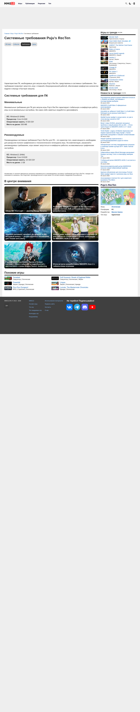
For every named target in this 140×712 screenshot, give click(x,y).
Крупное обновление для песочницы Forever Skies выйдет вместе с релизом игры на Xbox (117, 173)
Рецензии (41, 3)
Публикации (30, 3)
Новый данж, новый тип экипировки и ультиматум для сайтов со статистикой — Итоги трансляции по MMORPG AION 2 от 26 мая (75, 236)
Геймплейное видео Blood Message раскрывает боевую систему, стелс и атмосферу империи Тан (117, 154)
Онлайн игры (33, 304)
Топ (49, 3)
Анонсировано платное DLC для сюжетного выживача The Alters (116, 179)
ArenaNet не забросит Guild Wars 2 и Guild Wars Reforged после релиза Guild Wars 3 (118, 112)
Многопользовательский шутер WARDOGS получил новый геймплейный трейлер (116, 167)
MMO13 (31, 301)
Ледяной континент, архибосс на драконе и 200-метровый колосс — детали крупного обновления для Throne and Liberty (27, 236)
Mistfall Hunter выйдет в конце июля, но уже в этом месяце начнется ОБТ (117, 118)
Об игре (8, 44)
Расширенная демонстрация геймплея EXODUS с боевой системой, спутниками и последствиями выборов (118, 99)
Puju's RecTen (108, 185)
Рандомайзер (33, 316)
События (16, 44)
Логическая (116, 207)
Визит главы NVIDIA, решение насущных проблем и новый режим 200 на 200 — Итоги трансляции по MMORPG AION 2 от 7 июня (116, 125)
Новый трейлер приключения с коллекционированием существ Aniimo (114, 139)
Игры (20, 3)
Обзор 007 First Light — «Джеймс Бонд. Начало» (26, 211)
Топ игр (31, 307)
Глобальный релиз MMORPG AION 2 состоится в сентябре (118, 161)
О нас (47, 310)
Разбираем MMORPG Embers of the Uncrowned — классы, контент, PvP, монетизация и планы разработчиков (74, 209)
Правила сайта (50, 304)
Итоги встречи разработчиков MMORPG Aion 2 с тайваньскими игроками (74, 265)
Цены (34, 44)
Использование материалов (54, 301)
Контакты (48, 307)
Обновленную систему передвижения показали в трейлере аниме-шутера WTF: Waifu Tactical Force (117, 146)
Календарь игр (33, 313)
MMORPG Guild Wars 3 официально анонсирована (113, 106)
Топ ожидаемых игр (35, 310)
